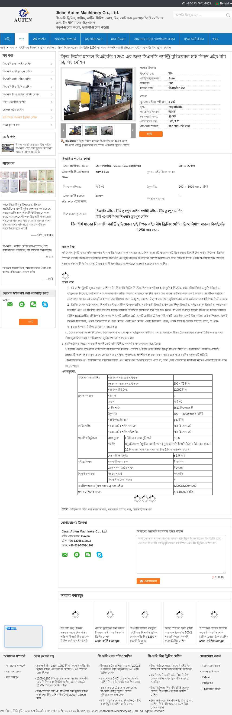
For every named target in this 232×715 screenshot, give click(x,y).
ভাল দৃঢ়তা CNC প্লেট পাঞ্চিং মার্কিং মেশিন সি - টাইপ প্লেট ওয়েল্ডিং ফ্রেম (120, 680)
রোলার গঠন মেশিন (13, 109)
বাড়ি (7, 39)
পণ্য (21, 39)
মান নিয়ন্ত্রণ (118, 39)
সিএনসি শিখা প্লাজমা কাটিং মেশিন (21, 94)
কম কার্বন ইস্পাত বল (119, 509)
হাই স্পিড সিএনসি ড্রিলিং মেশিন (36, 47)
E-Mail (206, 677)
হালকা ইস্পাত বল (142, 509)
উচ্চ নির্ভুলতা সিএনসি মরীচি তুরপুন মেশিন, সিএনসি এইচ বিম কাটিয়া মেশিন (170, 691)
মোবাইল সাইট (211, 689)
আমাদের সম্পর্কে (65, 39)
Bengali (224, 3)
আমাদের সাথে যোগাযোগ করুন (154, 39)
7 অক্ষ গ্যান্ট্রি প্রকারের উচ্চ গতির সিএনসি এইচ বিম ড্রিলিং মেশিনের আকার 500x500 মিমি (34, 148)
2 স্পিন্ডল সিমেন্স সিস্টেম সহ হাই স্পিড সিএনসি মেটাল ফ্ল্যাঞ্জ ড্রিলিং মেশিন (213, 632)
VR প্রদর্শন (39, 39)
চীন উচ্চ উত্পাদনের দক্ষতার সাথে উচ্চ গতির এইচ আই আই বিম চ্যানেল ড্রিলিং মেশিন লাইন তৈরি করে (75, 637)
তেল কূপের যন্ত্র (11, 125)
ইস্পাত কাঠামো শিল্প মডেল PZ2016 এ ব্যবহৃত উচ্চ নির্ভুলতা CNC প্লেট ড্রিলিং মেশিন (120, 669)
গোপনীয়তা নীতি (9, 711)
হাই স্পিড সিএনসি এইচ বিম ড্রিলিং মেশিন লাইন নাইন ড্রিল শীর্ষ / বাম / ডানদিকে (169, 678)
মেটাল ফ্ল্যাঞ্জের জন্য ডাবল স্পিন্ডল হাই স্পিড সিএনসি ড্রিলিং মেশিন (110, 632)
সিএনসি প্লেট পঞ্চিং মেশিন (17, 79)
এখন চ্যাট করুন (194, 39)
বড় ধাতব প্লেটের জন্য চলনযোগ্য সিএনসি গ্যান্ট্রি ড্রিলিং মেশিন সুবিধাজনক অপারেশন (118, 691)
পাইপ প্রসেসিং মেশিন (14, 102)
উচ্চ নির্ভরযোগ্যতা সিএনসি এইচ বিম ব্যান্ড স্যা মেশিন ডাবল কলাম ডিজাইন (171, 667)
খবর (215, 39)
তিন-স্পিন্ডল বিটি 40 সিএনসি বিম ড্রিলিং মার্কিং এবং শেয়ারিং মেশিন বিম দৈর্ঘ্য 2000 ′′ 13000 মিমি (62, 695)
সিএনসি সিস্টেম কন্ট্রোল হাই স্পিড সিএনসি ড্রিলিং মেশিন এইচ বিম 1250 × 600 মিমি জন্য (143, 635)
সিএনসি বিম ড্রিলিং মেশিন (17, 86)
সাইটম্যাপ (207, 683)
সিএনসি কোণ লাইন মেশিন (17, 63)
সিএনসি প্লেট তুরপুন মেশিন (17, 71)
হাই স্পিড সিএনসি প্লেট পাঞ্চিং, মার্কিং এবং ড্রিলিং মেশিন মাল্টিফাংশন (120, 702)
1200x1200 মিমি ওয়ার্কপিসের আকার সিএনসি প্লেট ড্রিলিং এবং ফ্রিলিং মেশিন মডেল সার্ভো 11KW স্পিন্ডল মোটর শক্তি (62, 682)
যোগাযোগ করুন (211, 665)
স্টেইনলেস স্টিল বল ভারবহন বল (87, 509)
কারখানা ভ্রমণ (94, 39)
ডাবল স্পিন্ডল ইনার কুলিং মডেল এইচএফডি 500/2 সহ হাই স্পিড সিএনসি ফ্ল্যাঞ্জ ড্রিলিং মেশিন (179, 635)
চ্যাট (152, 134)
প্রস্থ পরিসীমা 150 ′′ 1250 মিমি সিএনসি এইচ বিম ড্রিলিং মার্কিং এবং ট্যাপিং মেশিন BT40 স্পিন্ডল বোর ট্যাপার (63, 669)
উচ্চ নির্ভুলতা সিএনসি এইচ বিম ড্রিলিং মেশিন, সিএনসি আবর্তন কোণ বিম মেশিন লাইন (172, 704)
